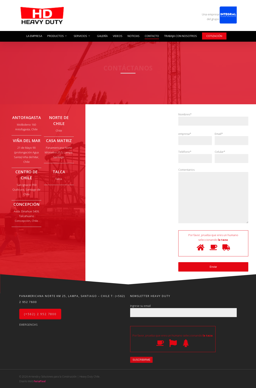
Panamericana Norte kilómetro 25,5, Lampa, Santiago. (59, 152)
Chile (59, 130)
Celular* (231, 156)
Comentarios (213, 196)
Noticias (134, 36)
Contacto (152, 36)
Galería (102, 36)
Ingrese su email (183, 310)
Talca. (59, 179)
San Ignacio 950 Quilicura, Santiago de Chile (26, 189)
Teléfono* (195, 156)
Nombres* (213, 119)
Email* (231, 138)
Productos (57, 36)
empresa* (195, 138)
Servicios (82, 36)
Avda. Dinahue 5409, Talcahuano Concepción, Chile (26, 216)
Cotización (214, 36)
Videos (117, 36)
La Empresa (34, 36)
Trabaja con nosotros (180, 36)
